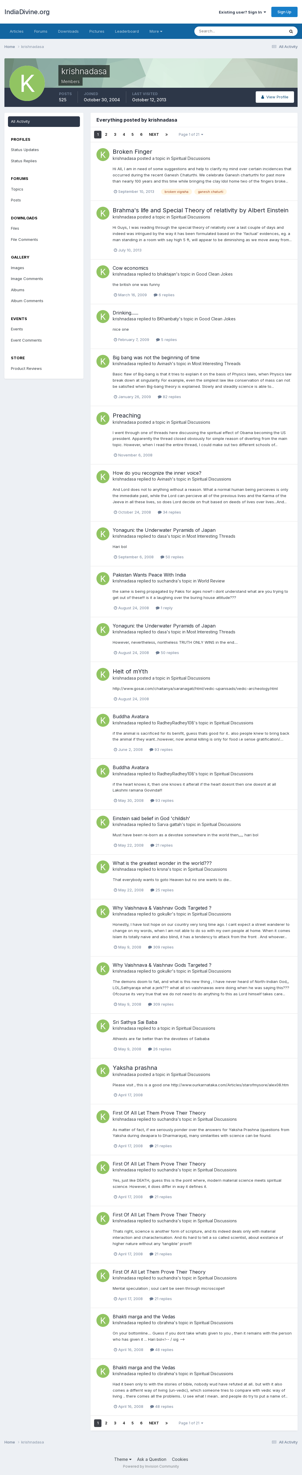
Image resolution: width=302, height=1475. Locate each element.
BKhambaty (168, 318)
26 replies (159, 1049)
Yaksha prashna (135, 1067)
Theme (123, 1459)
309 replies (161, 947)
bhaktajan (166, 274)
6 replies (164, 294)
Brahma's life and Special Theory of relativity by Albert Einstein (200, 210)
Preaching (127, 415)
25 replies (162, 890)
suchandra (167, 580)
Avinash (164, 363)
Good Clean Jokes (214, 274)
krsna (162, 869)
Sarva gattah (169, 824)
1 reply (164, 607)
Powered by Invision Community (151, 1466)
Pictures (96, 31)
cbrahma (165, 1322)
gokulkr (164, 913)
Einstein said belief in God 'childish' (151, 818)
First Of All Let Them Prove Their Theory (159, 1113)
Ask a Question (151, 1459)
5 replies (166, 339)
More (156, 31)
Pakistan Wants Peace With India (149, 575)
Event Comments (26, 340)
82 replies (169, 396)
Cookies (180, 1459)
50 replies (172, 556)
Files (15, 228)
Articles (17, 31)
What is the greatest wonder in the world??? (162, 863)
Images (17, 267)
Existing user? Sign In (242, 12)
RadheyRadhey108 (175, 722)
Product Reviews (26, 368)
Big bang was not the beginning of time (156, 357)
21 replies (161, 845)
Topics (17, 189)
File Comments (24, 239)
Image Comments (27, 278)
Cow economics (130, 268)
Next (154, 134)
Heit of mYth (130, 671)
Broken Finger (132, 151)
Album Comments (27, 300)
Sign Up (284, 11)
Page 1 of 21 (191, 134)
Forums (40, 31)
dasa (162, 536)
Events (17, 329)
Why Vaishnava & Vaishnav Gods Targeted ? (162, 908)
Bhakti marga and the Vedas (144, 1317)
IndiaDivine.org (27, 12)
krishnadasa (124, 158)
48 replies (161, 1349)
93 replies (161, 749)
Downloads (68, 31)
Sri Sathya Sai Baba (135, 1022)
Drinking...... (125, 313)
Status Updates (25, 149)
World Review (211, 580)
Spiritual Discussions (190, 158)
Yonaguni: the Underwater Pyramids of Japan (164, 530)
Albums (17, 289)
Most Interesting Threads (216, 363)
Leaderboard (127, 31)
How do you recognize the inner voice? (157, 473)
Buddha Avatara (131, 716)
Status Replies (24, 160)
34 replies (169, 512)
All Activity (20, 121)
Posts (16, 200)
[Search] (220, 31)
